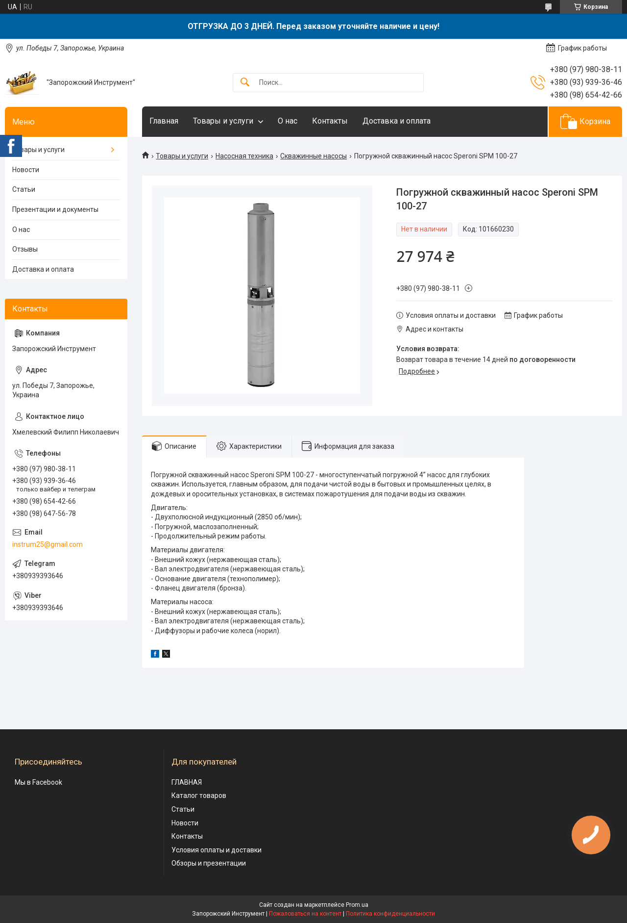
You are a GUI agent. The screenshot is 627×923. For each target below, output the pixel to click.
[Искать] (245, 82)
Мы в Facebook (38, 782)
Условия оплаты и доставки (216, 850)
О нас (287, 121)
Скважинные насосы (313, 156)
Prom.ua (357, 904)
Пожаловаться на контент (305, 913)
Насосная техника (244, 156)
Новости (25, 170)
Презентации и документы (55, 209)
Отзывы (25, 249)
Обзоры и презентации (208, 863)
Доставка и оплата (396, 121)
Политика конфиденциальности (390, 913)
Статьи (23, 189)
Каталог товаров (198, 795)
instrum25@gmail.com (47, 544)
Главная (163, 121)
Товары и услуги (223, 121)
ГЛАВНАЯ (186, 782)
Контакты (330, 121)
